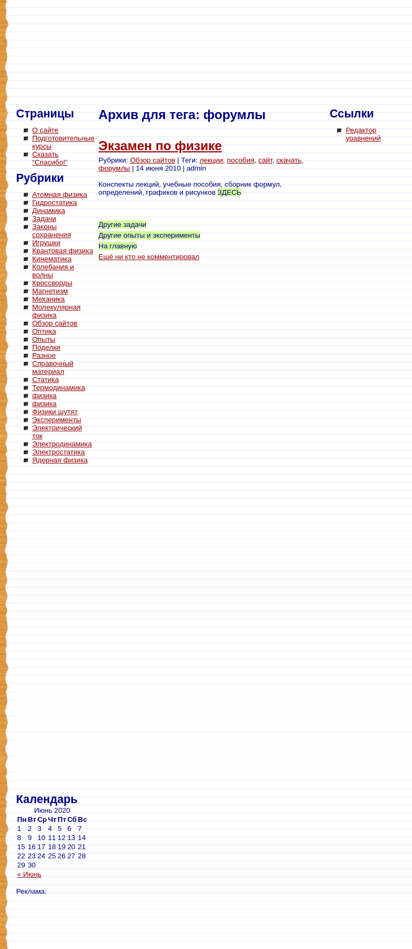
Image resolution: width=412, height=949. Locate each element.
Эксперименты (56, 420)
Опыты (43, 339)
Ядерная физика (59, 460)
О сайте (45, 130)
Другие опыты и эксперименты (150, 235)
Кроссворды (52, 283)
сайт (266, 160)
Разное (44, 355)
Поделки (46, 347)
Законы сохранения (51, 231)
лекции (211, 160)
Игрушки (46, 243)
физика (44, 396)
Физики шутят (55, 412)
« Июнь (29, 874)
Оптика (44, 331)
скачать (288, 160)
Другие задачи (122, 224)
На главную (118, 246)
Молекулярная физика (56, 311)
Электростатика (58, 452)
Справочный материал (52, 367)
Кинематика (51, 259)
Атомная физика (59, 194)
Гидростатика (54, 202)
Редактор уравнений (362, 134)
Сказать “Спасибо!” (50, 158)
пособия (240, 160)
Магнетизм (50, 291)
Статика (45, 380)
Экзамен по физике (160, 145)
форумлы (114, 168)
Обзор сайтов (54, 323)
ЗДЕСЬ (229, 192)
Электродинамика (62, 444)
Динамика (48, 211)
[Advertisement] (59, 630)
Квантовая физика (62, 251)
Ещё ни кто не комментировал (149, 257)
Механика (48, 299)
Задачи (44, 219)
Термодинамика (58, 388)
